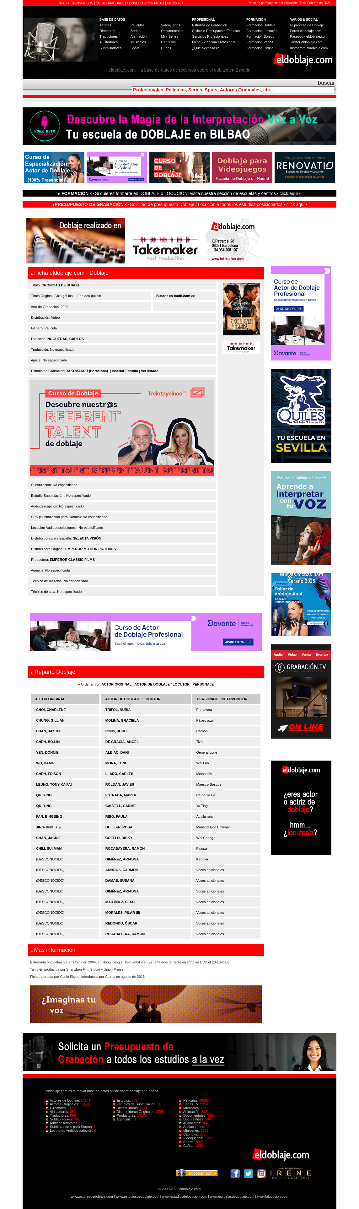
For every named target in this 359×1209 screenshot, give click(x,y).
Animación (139, 36)
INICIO (64, 3)
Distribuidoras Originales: (134, 1112)
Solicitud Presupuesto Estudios (216, 31)
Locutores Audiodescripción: (70, 1130)
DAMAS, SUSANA (120, 880)
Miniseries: (190, 1130)
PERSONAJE (203, 684)
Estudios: (122, 1100)
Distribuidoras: (126, 1108)
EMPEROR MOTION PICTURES (90, 549)
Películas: (189, 1100)
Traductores (108, 36)
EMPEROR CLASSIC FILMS (72, 559)
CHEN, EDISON (48, 774)
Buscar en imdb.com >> (175, 296)
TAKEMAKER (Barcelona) (87, 371)
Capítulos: (190, 1134)
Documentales (172, 31)
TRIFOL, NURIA (118, 710)
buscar (326, 83)
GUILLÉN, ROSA (118, 827)
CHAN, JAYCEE (49, 731)
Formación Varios (259, 42)
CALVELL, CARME (120, 806)
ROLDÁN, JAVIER (119, 784)
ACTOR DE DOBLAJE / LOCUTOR (162, 684)
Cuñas (166, 48)
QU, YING (43, 795)
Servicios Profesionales (210, 36)
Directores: (56, 1108)
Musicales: (190, 1108)
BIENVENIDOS (83, 3)
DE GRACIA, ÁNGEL (122, 742)
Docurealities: (192, 1119)
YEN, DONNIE (47, 752)
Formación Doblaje (260, 25)
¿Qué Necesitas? (205, 48)
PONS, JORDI (116, 731)
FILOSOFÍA (175, 3)
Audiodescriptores (62, 1123)
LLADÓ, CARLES (119, 774)
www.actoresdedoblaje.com (92, 1196)
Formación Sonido (260, 36)
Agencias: (123, 1119)
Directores (107, 31)
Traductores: (58, 1115)
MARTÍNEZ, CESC (120, 902)
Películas (138, 25)
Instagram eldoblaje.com (309, 48)
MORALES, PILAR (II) (122, 912)
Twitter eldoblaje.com (306, 42)
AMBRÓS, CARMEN (121, 870)
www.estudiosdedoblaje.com (137, 1196)
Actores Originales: (63, 1104)
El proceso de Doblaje (307, 25)
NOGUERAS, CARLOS (65, 339)
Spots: (187, 1142)
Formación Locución (261, 31)
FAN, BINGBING (49, 816)
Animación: (190, 1112)
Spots (135, 48)
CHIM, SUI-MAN (49, 848)
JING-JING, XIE (48, 827)
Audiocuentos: (193, 1127)
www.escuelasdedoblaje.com (232, 1196)
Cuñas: (187, 1145)
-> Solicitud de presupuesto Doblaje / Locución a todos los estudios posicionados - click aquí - (180, 204)
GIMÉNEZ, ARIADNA (122, 859)
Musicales (138, 42)
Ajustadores (108, 42)
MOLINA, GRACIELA (122, 720)
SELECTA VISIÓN (87, 538)
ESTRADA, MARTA (120, 795)
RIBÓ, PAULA (116, 816)
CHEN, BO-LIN (48, 742)
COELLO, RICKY (118, 838)
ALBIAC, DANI (117, 752)
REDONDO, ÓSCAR (121, 923)
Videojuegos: (192, 1138)
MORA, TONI (115, 763)
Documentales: (193, 1115)
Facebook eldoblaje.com (309, 36)
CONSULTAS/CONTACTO (145, 3)
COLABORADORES (110, 3)
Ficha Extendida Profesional (213, 42)
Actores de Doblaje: (63, 1100)
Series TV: (190, 1104)
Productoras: (125, 1115)
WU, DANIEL (46, 763)
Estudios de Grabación (209, 25)
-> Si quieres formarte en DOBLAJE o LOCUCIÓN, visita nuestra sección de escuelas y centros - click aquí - (180, 193)
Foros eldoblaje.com (305, 31)
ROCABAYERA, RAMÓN (125, 848)
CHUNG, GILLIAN (50, 720)
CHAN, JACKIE (48, 838)
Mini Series (169, 36)
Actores (105, 25)
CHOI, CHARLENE (51, 710)
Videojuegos (170, 25)
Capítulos (168, 42)
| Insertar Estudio (124, 371)
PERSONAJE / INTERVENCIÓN (222, 699)
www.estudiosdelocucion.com (184, 1196)
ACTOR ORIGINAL (116, 684)
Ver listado (149, 371)
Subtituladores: (60, 1119)
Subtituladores (110, 48)
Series (135, 31)
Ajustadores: (58, 1112)
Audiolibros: (191, 1123)
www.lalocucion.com (272, 1196)
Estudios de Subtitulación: (135, 1104)
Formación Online (260, 48)
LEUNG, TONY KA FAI (54, 784)
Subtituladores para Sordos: (70, 1127)
